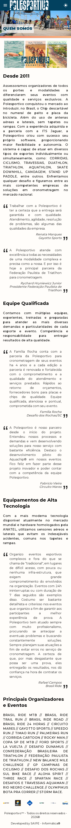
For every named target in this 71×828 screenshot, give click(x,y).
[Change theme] (65, 5)
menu (5, 5)
